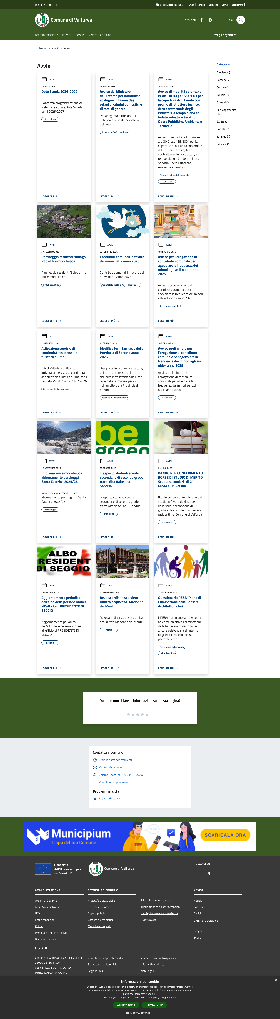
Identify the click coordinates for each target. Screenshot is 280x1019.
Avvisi (48, 79)
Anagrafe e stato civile (101, 900)
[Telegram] (208, 19)
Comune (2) (223, 80)
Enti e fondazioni (45, 920)
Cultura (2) (223, 87)
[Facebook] (200, 19)
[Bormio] (225, 5)
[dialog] (140, 997)
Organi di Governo (46, 900)
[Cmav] (191, 5)
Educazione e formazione (156, 900)
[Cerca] (240, 20)
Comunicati (200, 907)
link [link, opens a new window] (174, 997)
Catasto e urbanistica (101, 920)
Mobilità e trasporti (99, 926)
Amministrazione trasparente (158, 958)
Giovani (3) (223, 102)
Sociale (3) (223, 129)
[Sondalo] (201, 5)
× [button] (276, 980)
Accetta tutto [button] (126, 1005)
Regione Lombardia (46, 4)
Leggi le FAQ (95, 971)
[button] (140, 1013)
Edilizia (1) (223, 95)
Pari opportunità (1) (226, 112)
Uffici (38, 913)
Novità (56, 48)
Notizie (198, 900)
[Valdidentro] (237, 5)
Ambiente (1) (224, 72)
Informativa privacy (152, 964)
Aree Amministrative (47, 907)
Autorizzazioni (149, 919)
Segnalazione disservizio (102, 964)
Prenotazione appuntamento (105, 958)
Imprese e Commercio (101, 907)
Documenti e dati (45, 939)
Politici (39, 926)
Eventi (197, 937)
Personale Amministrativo (51, 932)
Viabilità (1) (223, 144)
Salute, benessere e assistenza (159, 913)
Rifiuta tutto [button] (154, 1004)
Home (42, 48)
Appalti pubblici (97, 913)
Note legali (147, 971)
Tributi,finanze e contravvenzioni (161, 907)
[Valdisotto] (213, 5)
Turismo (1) (223, 136)
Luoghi (198, 931)
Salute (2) (222, 121)
